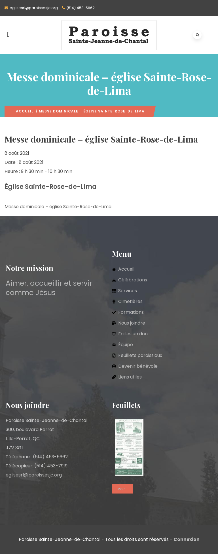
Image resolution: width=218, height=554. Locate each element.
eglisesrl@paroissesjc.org (34, 8)
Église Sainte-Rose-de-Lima (51, 186)
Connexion (186, 539)
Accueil (24, 111)
